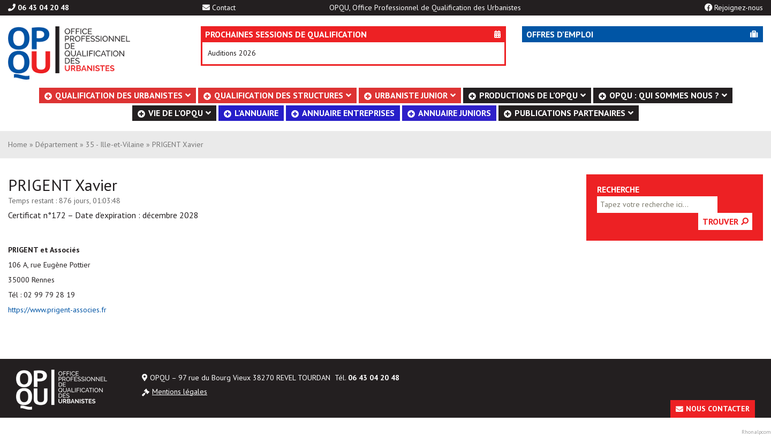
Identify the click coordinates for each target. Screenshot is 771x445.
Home (17, 144)
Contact (224, 7)
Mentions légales (179, 391)
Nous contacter (718, 408)
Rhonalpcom (756, 431)
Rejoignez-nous (738, 7)
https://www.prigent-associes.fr (57, 309)
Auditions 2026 (232, 53)
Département (56, 144)
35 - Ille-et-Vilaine (115, 144)
